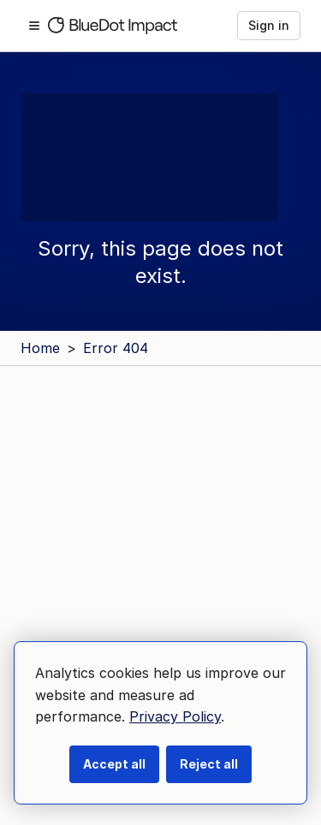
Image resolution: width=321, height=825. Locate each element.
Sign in (268, 25)
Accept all (114, 764)
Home (40, 348)
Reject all (209, 764)
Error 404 (115, 348)
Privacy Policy (175, 716)
